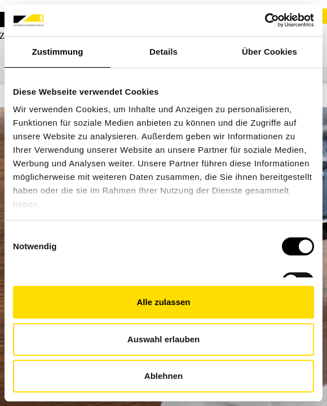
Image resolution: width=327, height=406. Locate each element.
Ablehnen (163, 376)
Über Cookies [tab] (269, 51)
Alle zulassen (163, 302)
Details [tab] (163, 51)
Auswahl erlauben (163, 339)
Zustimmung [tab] (57, 51)
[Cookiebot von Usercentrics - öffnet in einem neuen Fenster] (264, 20)
